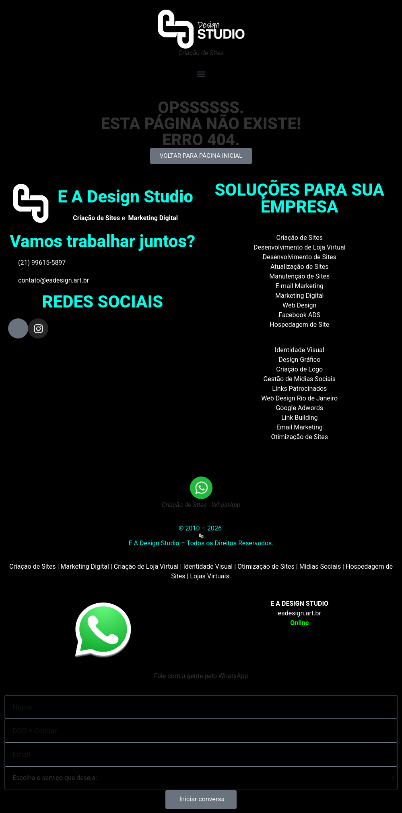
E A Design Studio (125, 196)
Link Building (299, 417)
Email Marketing (299, 427)
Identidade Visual (299, 350)
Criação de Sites (299, 237)
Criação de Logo (299, 369)
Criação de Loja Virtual (146, 566)
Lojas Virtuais (209, 576)
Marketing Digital (299, 295)
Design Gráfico (299, 359)
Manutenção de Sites (299, 276)
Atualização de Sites (299, 266)
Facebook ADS (299, 315)
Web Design (299, 305)
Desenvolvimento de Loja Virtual (300, 247)
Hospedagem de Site (299, 324)
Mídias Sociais (320, 566)
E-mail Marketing (300, 286)
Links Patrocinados (299, 388)
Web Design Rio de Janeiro (299, 398)
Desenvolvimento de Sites (299, 257)
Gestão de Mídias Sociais (299, 379)
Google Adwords (299, 408)
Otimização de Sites (299, 437)
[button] (201, 73)
